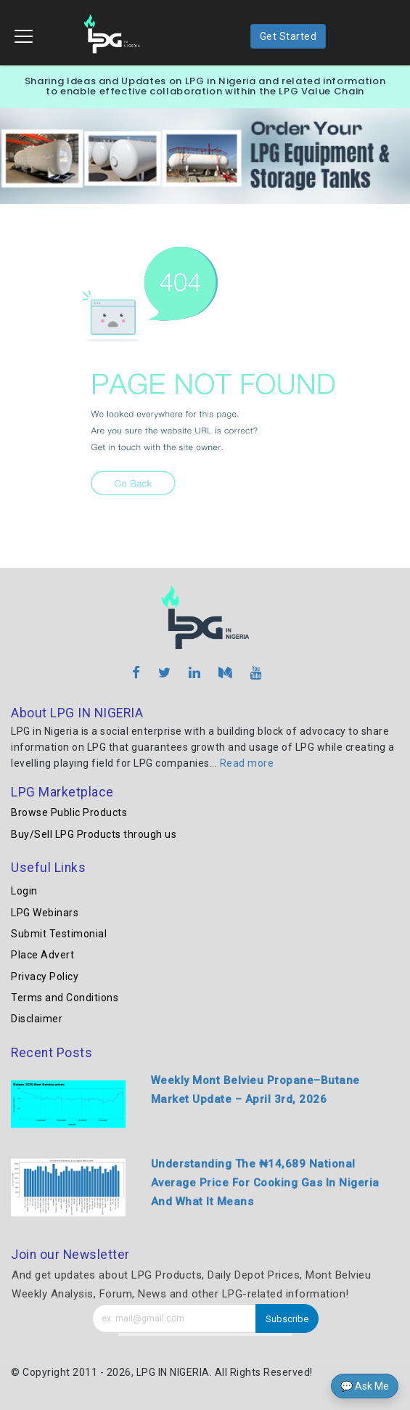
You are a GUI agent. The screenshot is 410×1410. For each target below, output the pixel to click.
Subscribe (287, 1318)
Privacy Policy (44, 976)
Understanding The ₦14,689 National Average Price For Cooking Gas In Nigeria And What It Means (265, 1182)
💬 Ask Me (364, 1386)
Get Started (288, 36)
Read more (247, 763)
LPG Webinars (44, 912)
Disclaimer (36, 1018)
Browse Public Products (69, 812)
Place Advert (42, 955)
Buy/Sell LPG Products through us (93, 834)
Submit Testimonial (59, 934)
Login (24, 891)
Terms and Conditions (64, 997)
